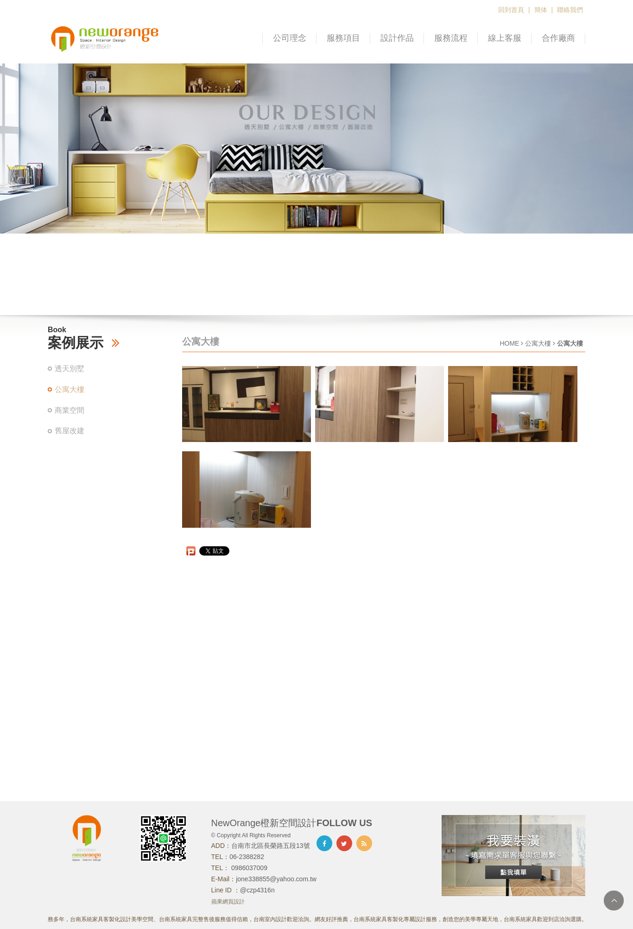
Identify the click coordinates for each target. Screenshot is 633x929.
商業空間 (69, 410)
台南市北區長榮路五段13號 (270, 845)
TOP (614, 900)
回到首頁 (511, 9)
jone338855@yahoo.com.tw (276, 879)
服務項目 (343, 38)
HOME (509, 343)
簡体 (540, 9)
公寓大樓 (69, 389)
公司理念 (289, 38)
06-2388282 (246, 856)
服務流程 (451, 38)
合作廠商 (558, 38)
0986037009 (248, 868)
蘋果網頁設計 (228, 901)
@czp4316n (257, 890)
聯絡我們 (570, 9)
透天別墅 (69, 369)
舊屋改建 (69, 431)
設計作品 (397, 38)
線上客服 (504, 38)
